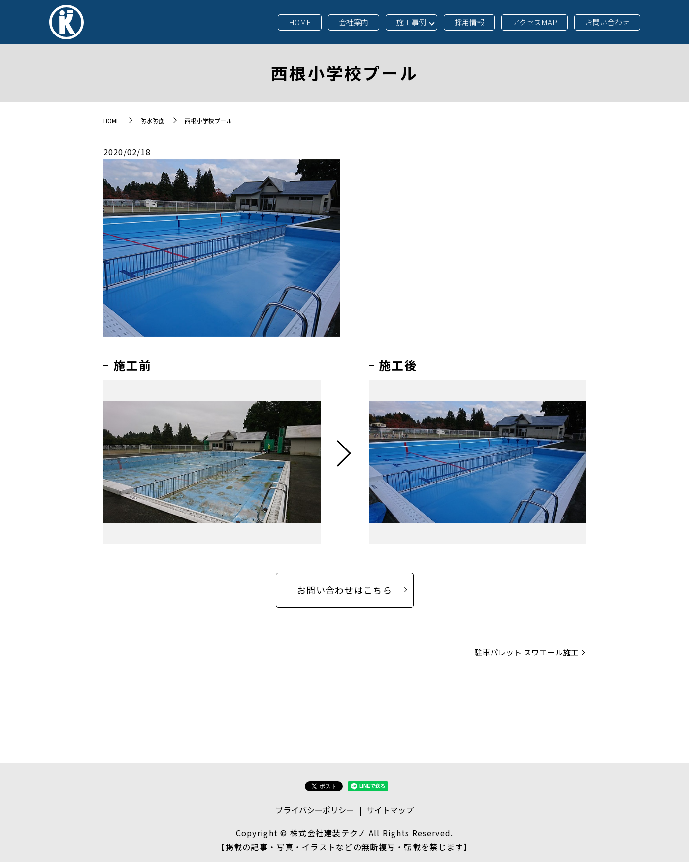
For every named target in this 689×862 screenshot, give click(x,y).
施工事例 (411, 22)
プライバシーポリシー (314, 810)
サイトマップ (390, 810)
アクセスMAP (534, 22)
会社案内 (353, 22)
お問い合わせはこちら (344, 590)
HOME (300, 22)
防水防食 (152, 120)
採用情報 (469, 22)
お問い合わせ (607, 22)
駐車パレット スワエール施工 (526, 652)
